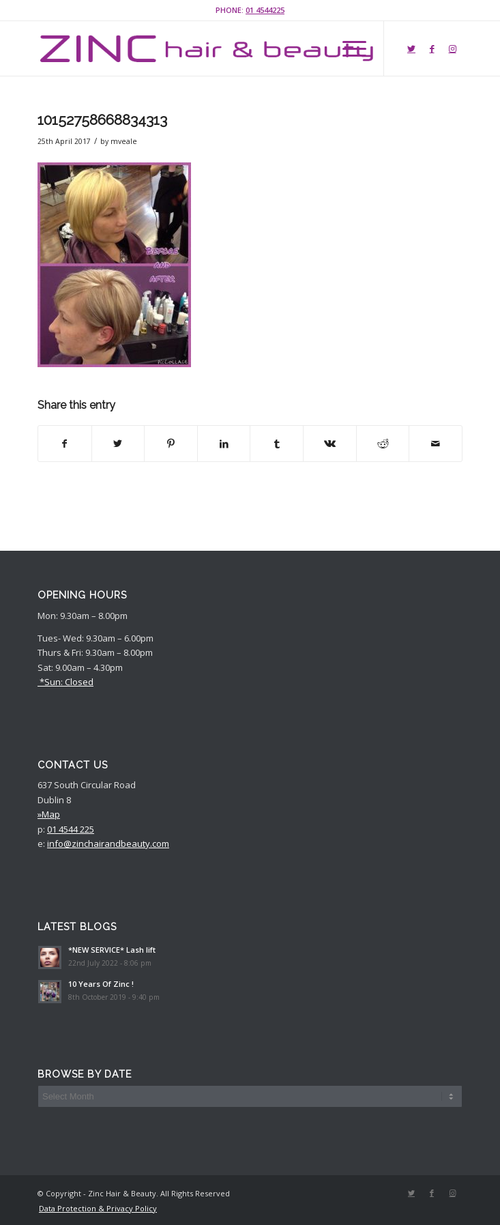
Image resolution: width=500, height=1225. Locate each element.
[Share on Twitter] (118, 443)
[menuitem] (94, 1208)
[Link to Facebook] (432, 48)
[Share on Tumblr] (276, 443)
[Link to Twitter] (411, 48)
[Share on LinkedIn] (224, 443)
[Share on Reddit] (383, 443)
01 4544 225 (70, 829)
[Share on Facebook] (64, 443)
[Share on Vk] (330, 443)
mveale (124, 141)
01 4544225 (265, 10)
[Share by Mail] (435, 443)
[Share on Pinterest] (171, 443)
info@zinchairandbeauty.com (108, 843)
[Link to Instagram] (452, 48)
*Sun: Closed (65, 682)
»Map (49, 814)
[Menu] (347, 48)
